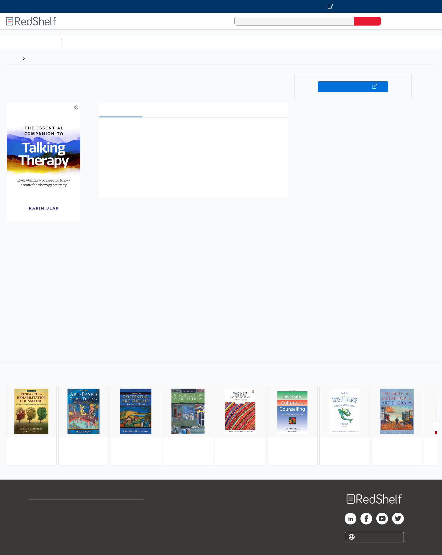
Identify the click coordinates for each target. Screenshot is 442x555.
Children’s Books (389, 42)
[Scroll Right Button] (436, 426)
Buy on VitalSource (353, 86)
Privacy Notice (45, 526)
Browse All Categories (30, 42)
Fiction (331, 42)
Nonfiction (355, 42)
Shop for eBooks (48, 507)
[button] (195, 131)
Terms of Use (121, 507)
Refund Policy (121, 516)
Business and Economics (227, 42)
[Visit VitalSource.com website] (221, 6)
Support (38, 516)
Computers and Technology (167, 42)
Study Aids (79, 42)
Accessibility (120, 526)
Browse (36, 58)
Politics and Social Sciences (289, 42)
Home (13, 58)
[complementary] (221, 414)
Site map (39, 535)
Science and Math (115, 42)
